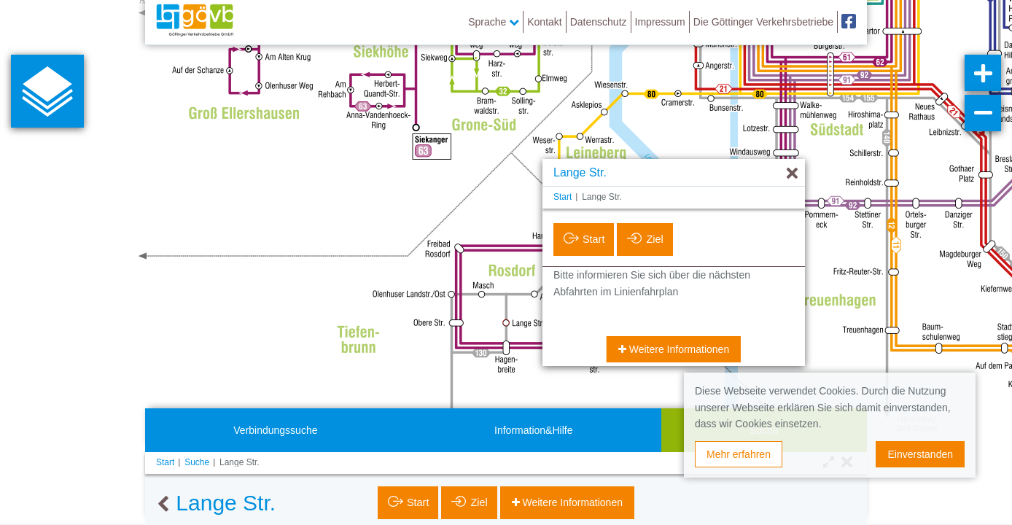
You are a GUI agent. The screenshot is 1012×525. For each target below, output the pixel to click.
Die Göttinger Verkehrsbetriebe (763, 22)
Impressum (660, 22)
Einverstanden (920, 454)
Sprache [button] (493, 22)
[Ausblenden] (792, 174)
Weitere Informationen (677, 349)
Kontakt (544, 22)
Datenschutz (598, 22)
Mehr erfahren (739, 454)
